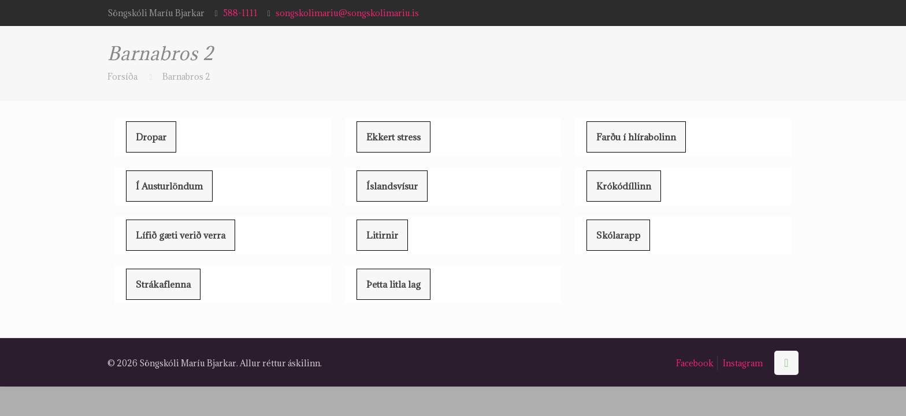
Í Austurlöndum (169, 186)
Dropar (151, 137)
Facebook (695, 363)
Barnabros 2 (186, 76)
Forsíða (122, 76)
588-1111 (240, 13)
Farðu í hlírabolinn (636, 137)
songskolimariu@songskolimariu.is (347, 13)
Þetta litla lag (393, 284)
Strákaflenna (163, 284)
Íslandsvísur (392, 186)
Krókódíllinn (623, 186)
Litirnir (382, 235)
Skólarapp (618, 235)
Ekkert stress (393, 137)
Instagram (743, 363)
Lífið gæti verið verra (180, 235)
